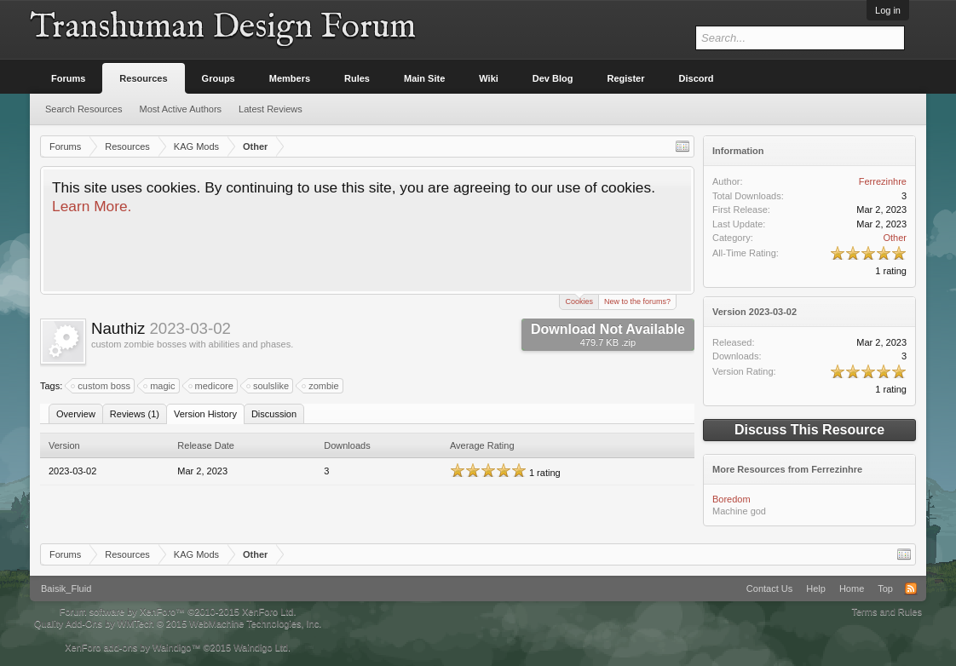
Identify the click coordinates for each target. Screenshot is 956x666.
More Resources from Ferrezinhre (787, 469)
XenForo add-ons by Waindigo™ (132, 647)
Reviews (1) (134, 414)
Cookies (579, 300)
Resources (143, 78)
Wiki (488, 78)
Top (885, 588)
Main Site (424, 78)
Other (895, 238)
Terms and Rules (886, 611)
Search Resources (84, 109)
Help (816, 588)
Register (626, 78)
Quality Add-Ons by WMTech (177, 623)
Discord (696, 78)
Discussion (274, 414)
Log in (888, 10)
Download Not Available (608, 334)
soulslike (268, 385)
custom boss (101, 385)
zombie (320, 385)
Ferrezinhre (883, 181)
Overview (75, 414)
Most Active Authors (181, 109)
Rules (357, 78)
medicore (211, 385)
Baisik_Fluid (66, 588)
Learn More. (91, 206)
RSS (911, 588)
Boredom (731, 499)
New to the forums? (637, 301)
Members (289, 78)
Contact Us (769, 588)
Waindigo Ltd (260, 647)
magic (160, 385)
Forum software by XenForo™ (178, 611)
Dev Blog (553, 78)
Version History (205, 414)
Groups (218, 78)
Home (851, 588)
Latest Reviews (270, 109)
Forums (68, 78)
